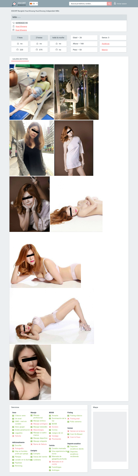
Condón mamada (59, 448)
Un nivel (18, 419)
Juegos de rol (57, 433)
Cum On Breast (76, 434)
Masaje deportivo (40, 438)
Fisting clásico (76, 415)
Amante (55, 415)
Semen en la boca (77, 431)
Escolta (18, 445)
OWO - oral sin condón (21, 422)
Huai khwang (30, 11)
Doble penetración (22, 430)
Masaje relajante (40, 441)
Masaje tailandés (40, 427)
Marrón (105, 50)
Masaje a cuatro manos (40, 434)
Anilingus (55, 470)
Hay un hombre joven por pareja (21, 452)
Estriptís (36, 454)
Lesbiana (37, 460)
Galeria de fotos (20, 59)
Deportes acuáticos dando (77, 447)
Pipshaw (18, 463)
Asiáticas (105, 44)
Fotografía (19, 448)
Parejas (18, 457)
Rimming (18, 466)
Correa (54, 430)
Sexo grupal (20, 427)
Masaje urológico (40, 424)
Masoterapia (38, 430)
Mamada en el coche (57, 463)
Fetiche (18, 436)
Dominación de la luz (59, 419)
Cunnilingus (56, 467)
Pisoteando (56, 439)
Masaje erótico (39, 421)
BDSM (54, 424)
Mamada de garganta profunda (59, 457)
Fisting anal (75, 419)
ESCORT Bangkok (18, 11)
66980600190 (22, 23)
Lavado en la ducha (23, 460)
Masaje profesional (38, 416)
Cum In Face (75, 437)
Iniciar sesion (120, 3)
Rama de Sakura (40, 444)
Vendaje (55, 436)
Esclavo (55, 427)
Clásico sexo (20, 415)
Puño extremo (76, 422)
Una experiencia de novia (59, 452)
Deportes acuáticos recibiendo (74, 454)
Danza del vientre (40, 457)
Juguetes (18, 433)
